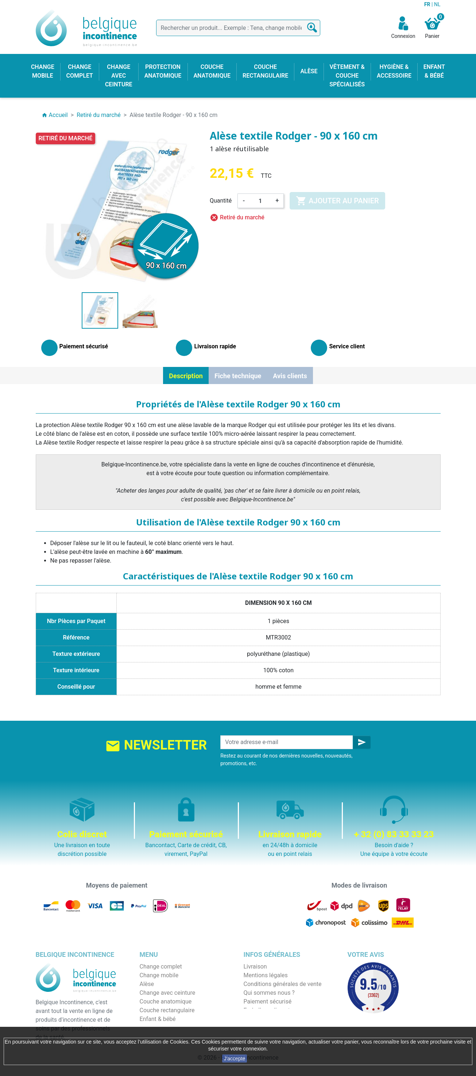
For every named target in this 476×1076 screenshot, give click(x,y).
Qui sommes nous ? (269, 992)
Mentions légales (266, 975)
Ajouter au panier (337, 200)
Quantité (221, 200)
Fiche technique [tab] (237, 376)
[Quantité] (260, 201)
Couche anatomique (166, 1001)
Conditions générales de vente (283, 984)
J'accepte (234, 1058)
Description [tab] (186, 376)
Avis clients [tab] (290, 376)
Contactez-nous (264, 1019)
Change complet (161, 966)
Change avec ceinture (168, 992)
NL (437, 4)
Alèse (147, 984)
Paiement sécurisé (268, 1001)
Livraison (255, 966)
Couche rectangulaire (167, 1010)
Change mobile (159, 975)
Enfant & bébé (158, 1019)
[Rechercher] (238, 28)
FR (428, 4)
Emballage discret (267, 1010)
